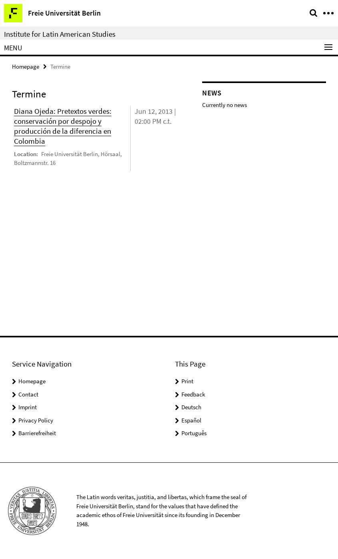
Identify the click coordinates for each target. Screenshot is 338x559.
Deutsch (191, 407)
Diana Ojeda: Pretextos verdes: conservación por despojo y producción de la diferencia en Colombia (62, 126)
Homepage (25, 66)
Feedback (193, 394)
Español (191, 420)
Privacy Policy (35, 420)
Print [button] (187, 381)
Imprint (27, 407)
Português (194, 433)
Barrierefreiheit (37, 433)
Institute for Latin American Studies (59, 34)
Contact (28, 394)
